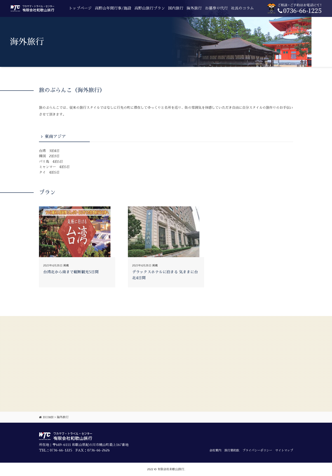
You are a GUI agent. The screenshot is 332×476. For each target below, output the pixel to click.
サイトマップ (284, 450)
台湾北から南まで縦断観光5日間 (71, 272)
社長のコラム (242, 8)
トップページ (80, 8)
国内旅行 (175, 8)
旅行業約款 (231, 450)
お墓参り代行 (216, 8)
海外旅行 (194, 8)
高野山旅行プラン (149, 8)
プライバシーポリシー (257, 450)
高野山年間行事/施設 (113, 8)
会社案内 (215, 450)
